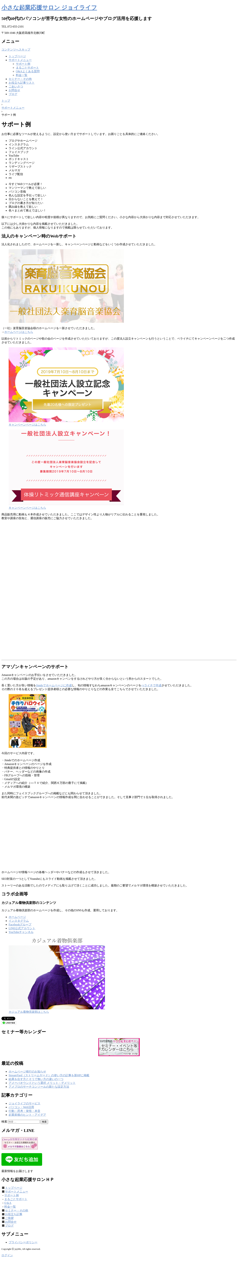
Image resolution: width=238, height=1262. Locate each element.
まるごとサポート (27, 67)
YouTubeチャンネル (21, 932)
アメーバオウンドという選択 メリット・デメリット (42, 1082)
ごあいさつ (16, 86)
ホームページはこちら (18, 331)
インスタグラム (19, 920)
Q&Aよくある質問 (28, 71)
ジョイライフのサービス (24, 1103)
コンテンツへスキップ (15, 49)
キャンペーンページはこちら (27, 424)
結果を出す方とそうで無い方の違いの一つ (36, 1079)
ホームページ (17, 916)
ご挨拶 (9, 1218)
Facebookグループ (20, 924)
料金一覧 (21, 75)
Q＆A (7, 1202)
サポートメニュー (20, 60)
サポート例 (23, 63)
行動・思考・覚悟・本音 (24, 1110)
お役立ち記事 (13, 1214)
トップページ (17, 56)
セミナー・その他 (20, 78)
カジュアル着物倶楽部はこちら (29, 1011)
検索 (4, 1121)
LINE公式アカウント (22, 928)
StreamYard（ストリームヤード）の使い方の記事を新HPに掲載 (49, 1075)
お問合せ (14, 90)
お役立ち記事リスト (22, 82)
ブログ (13, 94)
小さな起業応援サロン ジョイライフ (49, 7)
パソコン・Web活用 (21, 1107)
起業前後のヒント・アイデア (27, 1114)
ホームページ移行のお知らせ (27, 1071)
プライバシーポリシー (23, 1242)
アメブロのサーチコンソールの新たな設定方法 (39, 1086)
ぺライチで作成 (151, 685)
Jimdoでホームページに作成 (54, 685)
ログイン (7, 1255)
